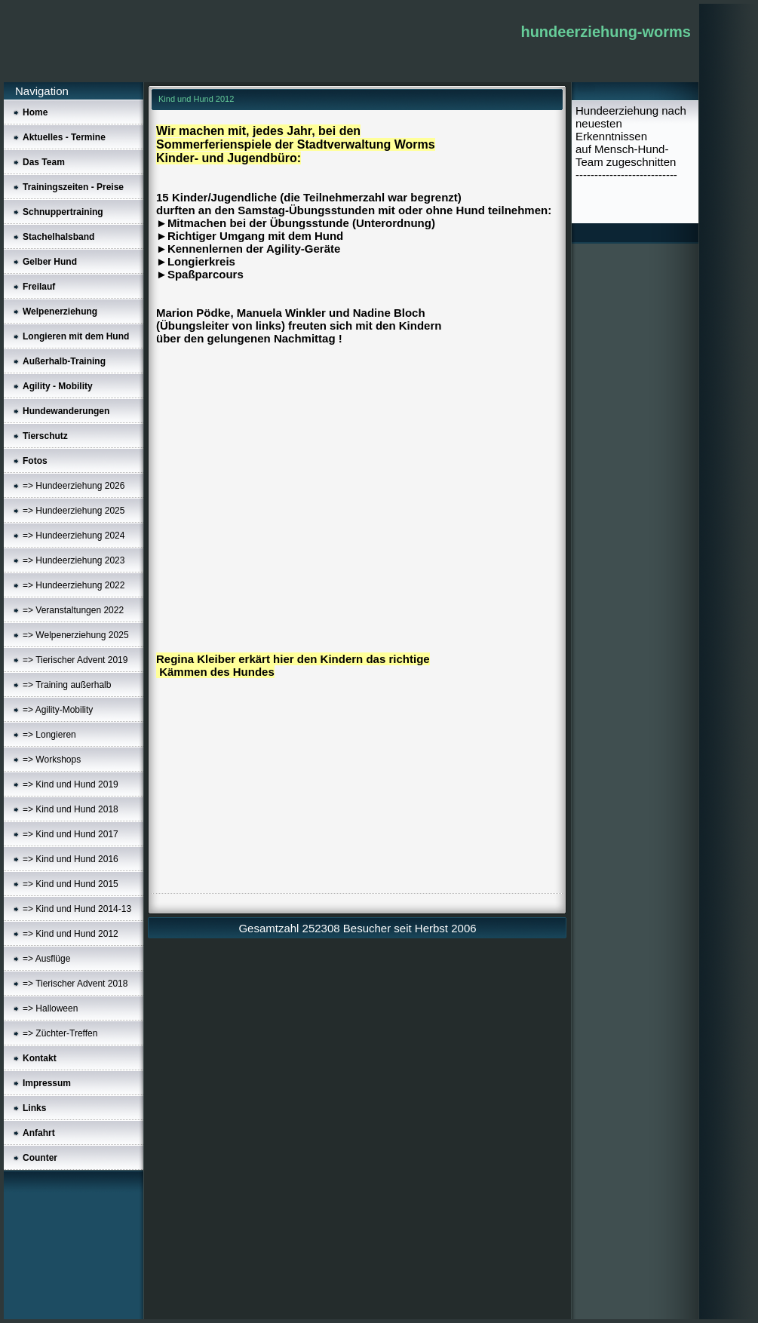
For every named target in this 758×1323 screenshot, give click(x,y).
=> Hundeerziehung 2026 (73, 485)
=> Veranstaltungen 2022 (73, 610)
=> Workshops (52, 759)
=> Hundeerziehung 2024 (73, 535)
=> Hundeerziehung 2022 (73, 585)
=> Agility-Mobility (58, 709)
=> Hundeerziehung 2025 (73, 510)
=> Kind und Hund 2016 (70, 859)
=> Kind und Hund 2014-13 (77, 909)
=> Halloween (50, 1008)
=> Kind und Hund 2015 (70, 884)
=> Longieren (49, 734)
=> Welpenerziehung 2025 (76, 635)
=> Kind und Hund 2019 (70, 784)
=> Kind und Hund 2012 (70, 934)
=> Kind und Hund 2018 (70, 809)
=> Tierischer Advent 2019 (75, 660)
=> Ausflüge (46, 958)
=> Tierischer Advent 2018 (75, 983)
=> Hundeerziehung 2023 (73, 560)
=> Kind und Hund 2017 (70, 834)
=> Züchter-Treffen (60, 1033)
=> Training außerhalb (67, 685)
